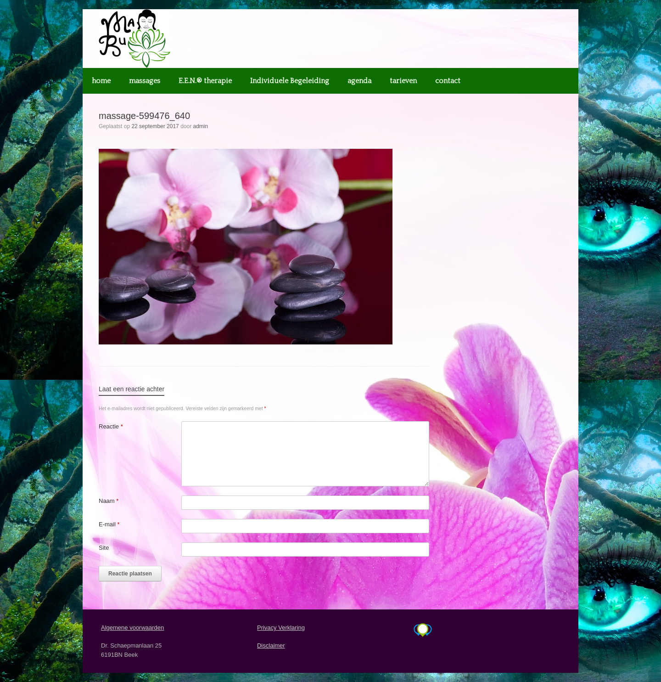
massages (144, 81)
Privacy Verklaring (281, 627)
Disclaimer (271, 645)
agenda (359, 81)
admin (200, 126)
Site (104, 547)
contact (447, 81)
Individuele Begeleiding (289, 81)
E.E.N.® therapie (205, 81)
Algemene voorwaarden (132, 627)
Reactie (111, 426)
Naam (108, 500)
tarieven (403, 81)
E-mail (109, 524)
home (101, 81)
